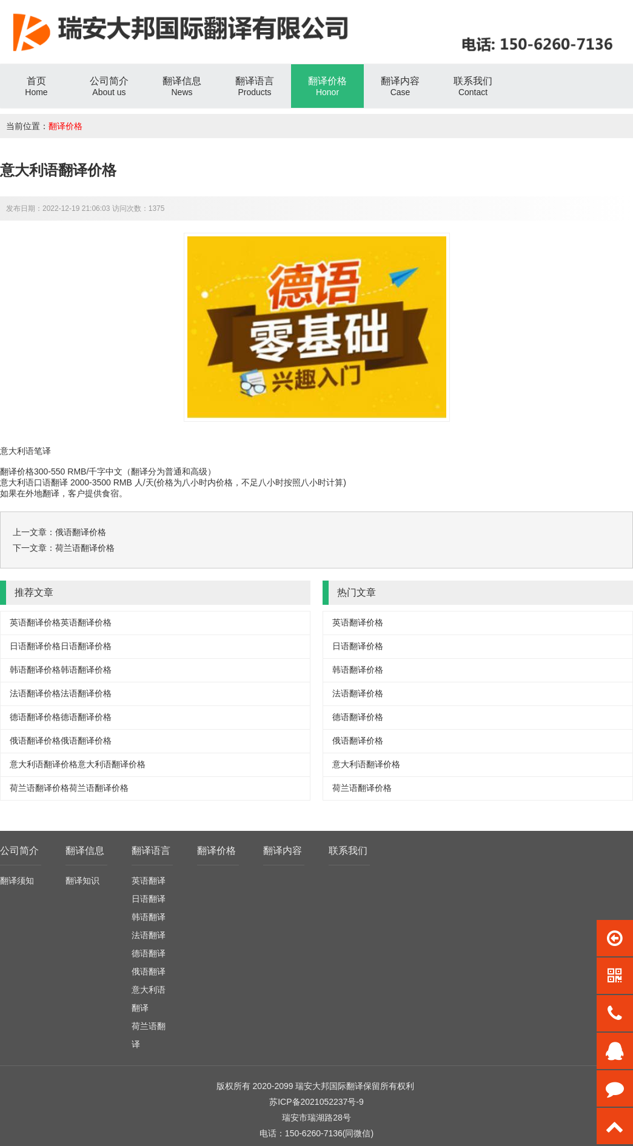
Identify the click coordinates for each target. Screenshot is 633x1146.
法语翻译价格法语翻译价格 (61, 693)
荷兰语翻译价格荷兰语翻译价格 (69, 788)
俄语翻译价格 (80, 532)
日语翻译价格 (357, 646)
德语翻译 (149, 953)
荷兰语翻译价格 (85, 548)
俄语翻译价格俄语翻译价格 (61, 740)
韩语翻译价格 (357, 670)
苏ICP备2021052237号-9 (316, 1102)
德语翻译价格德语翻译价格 (61, 717)
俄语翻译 (149, 971)
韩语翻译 (149, 917)
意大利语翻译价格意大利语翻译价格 (78, 764)
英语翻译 (149, 880)
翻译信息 (84, 850)
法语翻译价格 (357, 693)
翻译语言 (151, 850)
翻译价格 (65, 126)
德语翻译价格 (357, 717)
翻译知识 (82, 880)
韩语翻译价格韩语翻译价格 (61, 670)
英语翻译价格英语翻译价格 (61, 622)
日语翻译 (149, 899)
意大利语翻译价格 (366, 764)
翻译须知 (17, 880)
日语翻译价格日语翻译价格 (61, 646)
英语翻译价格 (357, 622)
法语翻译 (149, 935)
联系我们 (348, 850)
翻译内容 (282, 850)
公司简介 (19, 850)
